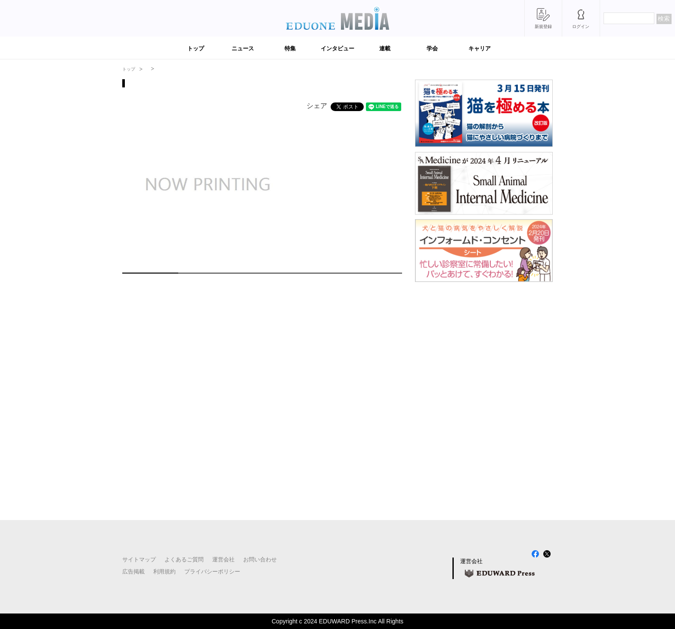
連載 (384, 48)
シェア (317, 105)
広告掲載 (133, 571)
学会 (432, 48)
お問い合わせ (260, 559)
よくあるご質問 (184, 559)
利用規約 (164, 571)
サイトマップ (139, 559)
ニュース (243, 48)
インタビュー (337, 48)
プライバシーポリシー (212, 571)
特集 (290, 48)
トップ (195, 48)
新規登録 (543, 26)
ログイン (580, 26)
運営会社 (223, 559)
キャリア (479, 48)
